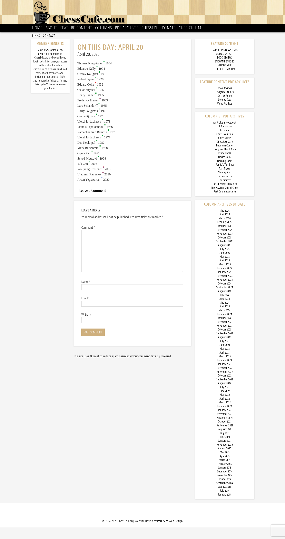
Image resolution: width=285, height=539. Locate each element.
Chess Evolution (224, 145)
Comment (88, 239)
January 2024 (224, 329)
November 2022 (225, 383)
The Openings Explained (224, 195)
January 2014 (224, 506)
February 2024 (224, 326)
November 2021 (224, 429)
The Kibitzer (225, 191)
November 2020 (225, 456)
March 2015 (225, 471)
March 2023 (225, 368)
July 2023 (225, 352)
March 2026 (225, 230)
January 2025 (224, 283)
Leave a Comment (92, 202)
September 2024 (224, 299)
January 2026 (224, 237)
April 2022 (225, 410)
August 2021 (224, 441)
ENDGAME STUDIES (224, 73)
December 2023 (224, 333)
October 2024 (225, 295)
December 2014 (224, 483)
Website (86, 326)
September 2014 (224, 494)
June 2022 (225, 402)
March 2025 (225, 276)
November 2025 (225, 245)
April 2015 (225, 467)
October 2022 (224, 387)
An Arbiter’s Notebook (224, 134)
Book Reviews (225, 100)
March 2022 (225, 414)
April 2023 (225, 364)
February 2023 (224, 372)
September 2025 (224, 253)
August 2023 (224, 349)
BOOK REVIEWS (224, 69)
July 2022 (225, 399)
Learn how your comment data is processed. (145, 367)
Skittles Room (225, 107)
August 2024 (224, 303)
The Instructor (224, 188)
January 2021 (224, 452)
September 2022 (224, 391)
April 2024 (225, 318)
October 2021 (224, 433)
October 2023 (224, 341)
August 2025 (224, 257)
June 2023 (225, 356)
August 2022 (224, 395)
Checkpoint (225, 142)
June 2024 (224, 310)
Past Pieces (224, 180)
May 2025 (225, 268)
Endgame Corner (224, 157)
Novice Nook (224, 169)
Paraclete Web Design (170, 532)
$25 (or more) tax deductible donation (50, 63)
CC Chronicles (225, 138)
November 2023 (225, 337)
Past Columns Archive (225, 203)
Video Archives (224, 115)
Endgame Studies (225, 103)
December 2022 (224, 379)
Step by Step (224, 111)
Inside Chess (224, 165)
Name (85, 293)
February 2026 (224, 234)
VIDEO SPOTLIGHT (225, 65)
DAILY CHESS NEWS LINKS (225, 61)
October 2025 (224, 249)
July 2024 (225, 306)
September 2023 (224, 345)
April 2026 (225, 226)
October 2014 (224, 491)
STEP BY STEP (224, 77)
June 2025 (225, 264)
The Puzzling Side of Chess (224, 199)
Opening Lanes (224, 172)
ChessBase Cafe (225, 153)
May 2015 (225, 464)
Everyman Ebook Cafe (224, 161)
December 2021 (224, 425)
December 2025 (224, 241)
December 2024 (225, 287)
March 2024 (225, 322)
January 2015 (224, 479)
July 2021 (224, 445)
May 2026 (225, 222)
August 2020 (224, 460)
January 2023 (224, 375)
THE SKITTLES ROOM (224, 81)
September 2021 (225, 437)
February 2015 (225, 475)
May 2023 (225, 360)
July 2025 (225, 260)
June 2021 (225, 448)
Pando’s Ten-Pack (225, 176)
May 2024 (225, 314)
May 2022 (225, 406)
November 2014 (225, 487)
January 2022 (224, 421)
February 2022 (224, 418)
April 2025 (225, 272)
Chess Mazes (224, 149)
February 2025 (224, 280)
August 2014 (224, 498)
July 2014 (224, 502)
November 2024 (225, 291)
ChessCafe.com (143, 14)
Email (85, 309)
